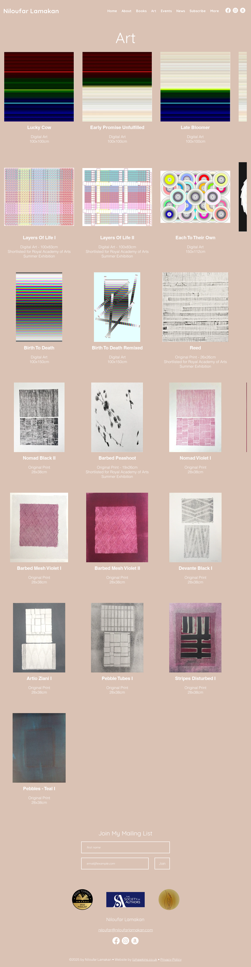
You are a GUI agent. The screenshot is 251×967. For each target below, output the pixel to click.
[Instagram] (235, 10)
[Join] (162, 863)
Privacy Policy (171, 959)
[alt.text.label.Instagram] (125, 940)
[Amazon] (242, 10)
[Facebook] (228, 10)
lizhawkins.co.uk (144, 959)
